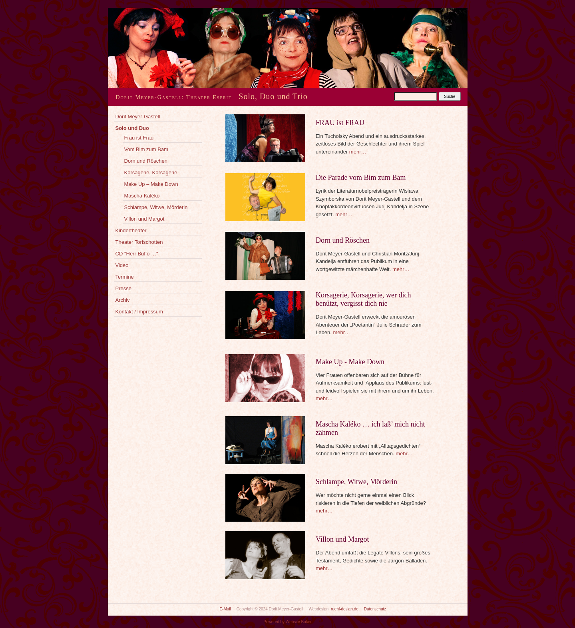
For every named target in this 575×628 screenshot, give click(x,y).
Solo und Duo (132, 128)
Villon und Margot (144, 219)
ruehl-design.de (344, 609)
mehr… (357, 152)
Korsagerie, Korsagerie (150, 172)
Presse (123, 288)
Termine (124, 277)
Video (122, 265)
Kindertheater (131, 230)
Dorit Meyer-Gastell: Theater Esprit (174, 97)
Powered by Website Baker (287, 622)
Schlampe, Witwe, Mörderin (156, 207)
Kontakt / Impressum (139, 312)
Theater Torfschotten (139, 242)
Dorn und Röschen (145, 161)
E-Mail (225, 609)
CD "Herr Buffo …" (136, 254)
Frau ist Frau (139, 138)
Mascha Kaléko (142, 196)
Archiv (122, 300)
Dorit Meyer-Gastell (137, 117)
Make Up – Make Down (151, 184)
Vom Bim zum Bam (146, 149)
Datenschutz (375, 609)
